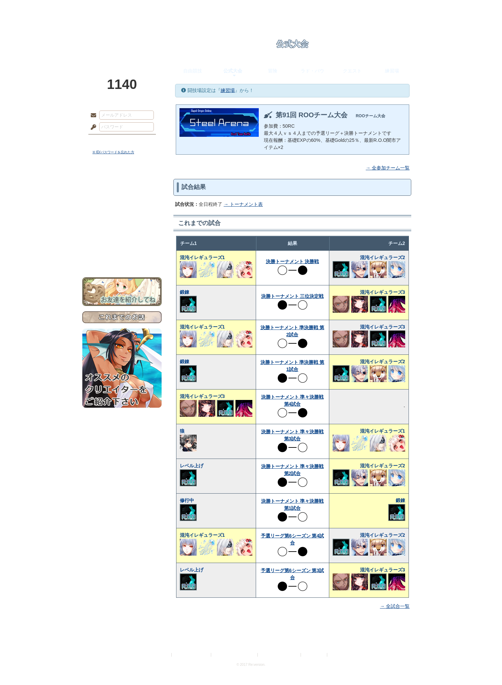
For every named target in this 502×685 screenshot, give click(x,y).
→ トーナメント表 (243, 204)
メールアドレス (91, 116)
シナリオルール (122, 217)
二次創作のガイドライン (279, 655)
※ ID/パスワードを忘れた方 (113, 152)
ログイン (106, 141)
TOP (106, 8)
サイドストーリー (122, 195)
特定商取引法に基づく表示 (235, 655)
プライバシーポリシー (191, 655)
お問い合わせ (122, 256)
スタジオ (299, 8)
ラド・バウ (312, 70)
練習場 (392, 70)
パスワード (91, 127)
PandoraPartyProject (122, 37)
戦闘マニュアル (122, 234)
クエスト (352, 70)
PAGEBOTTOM (485, 666)
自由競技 (192, 70)
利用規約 (162, 655)
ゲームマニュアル (122, 207)
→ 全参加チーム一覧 (388, 167)
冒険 (272, 70)
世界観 (122, 184)
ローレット (203, 8)
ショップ (347, 8)
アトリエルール (122, 226)
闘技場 (395, 8)
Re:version (339, 655)
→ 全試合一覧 (395, 606)
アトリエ (251, 8)
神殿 (155, 8)
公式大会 (232, 70)
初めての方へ (122, 244)
